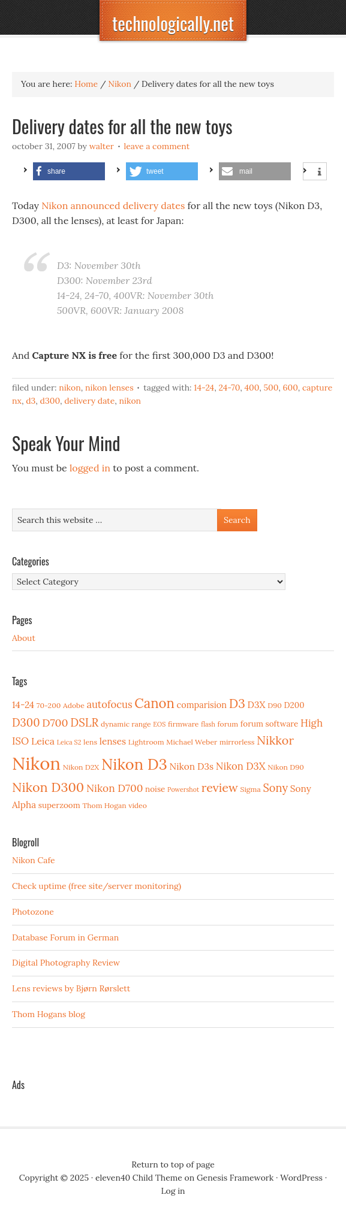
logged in (90, 468)
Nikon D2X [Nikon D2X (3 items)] (81, 767)
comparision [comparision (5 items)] (202, 704)
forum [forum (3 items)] (227, 723)
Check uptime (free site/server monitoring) (96, 886)
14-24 (204, 387)
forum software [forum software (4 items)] (269, 723)
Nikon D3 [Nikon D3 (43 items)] (134, 764)
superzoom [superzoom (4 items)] (59, 805)
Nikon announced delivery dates (113, 205)
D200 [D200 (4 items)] (294, 705)
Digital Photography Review (66, 962)
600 (289, 387)
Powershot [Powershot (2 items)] (183, 789)
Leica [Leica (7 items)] (43, 741)
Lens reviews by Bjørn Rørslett (71, 988)
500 (270, 387)
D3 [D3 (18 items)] (237, 703)
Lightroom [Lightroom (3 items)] (146, 741)
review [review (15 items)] (219, 787)
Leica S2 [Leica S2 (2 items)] (69, 742)
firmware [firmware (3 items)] (183, 723)
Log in (173, 1190)
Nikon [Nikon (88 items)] (36, 763)
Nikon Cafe (33, 860)
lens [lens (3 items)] (90, 741)
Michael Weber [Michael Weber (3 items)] (191, 741)
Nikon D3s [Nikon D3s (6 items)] (191, 766)
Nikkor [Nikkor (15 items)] (275, 740)
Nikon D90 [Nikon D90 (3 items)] (285, 767)
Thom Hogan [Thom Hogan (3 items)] (104, 805)
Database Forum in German (65, 937)
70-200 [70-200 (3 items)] (49, 705)
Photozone (33, 911)
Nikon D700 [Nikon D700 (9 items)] (114, 788)
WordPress (301, 1177)
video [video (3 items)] (137, 805)
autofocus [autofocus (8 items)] (109, 704)
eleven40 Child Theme (138, 1177)
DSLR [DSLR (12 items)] (84, 722)
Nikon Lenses (109, 387)
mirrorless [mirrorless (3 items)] (236, 741)
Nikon (70, 387)
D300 (50, 400)
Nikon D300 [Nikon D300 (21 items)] (48, 787)
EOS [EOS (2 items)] (159, 724)
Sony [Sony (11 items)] (275, 788)
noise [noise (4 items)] (155, 789)
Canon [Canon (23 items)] (154, 703)
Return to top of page (173, 1164)
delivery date (89, 400)
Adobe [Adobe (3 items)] (74, 705)
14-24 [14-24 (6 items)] (23, 704)
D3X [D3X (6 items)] (257, 704)
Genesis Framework (235, 1177)
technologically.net (173, 23)
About (23, 638)
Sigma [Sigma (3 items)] (250, 789)
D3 (30, 400)
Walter (101, 146)
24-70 (229, 387)
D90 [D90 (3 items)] (274, 705)
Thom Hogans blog (48, 1014)
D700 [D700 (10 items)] (55, 723)
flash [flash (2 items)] (208, 724)
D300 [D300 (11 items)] (26, 723)
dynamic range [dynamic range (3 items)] (126, 723)
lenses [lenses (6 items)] (113, 741)
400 (251, 387)
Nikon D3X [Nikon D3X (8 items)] (241, 766)
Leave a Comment (157, 146)
